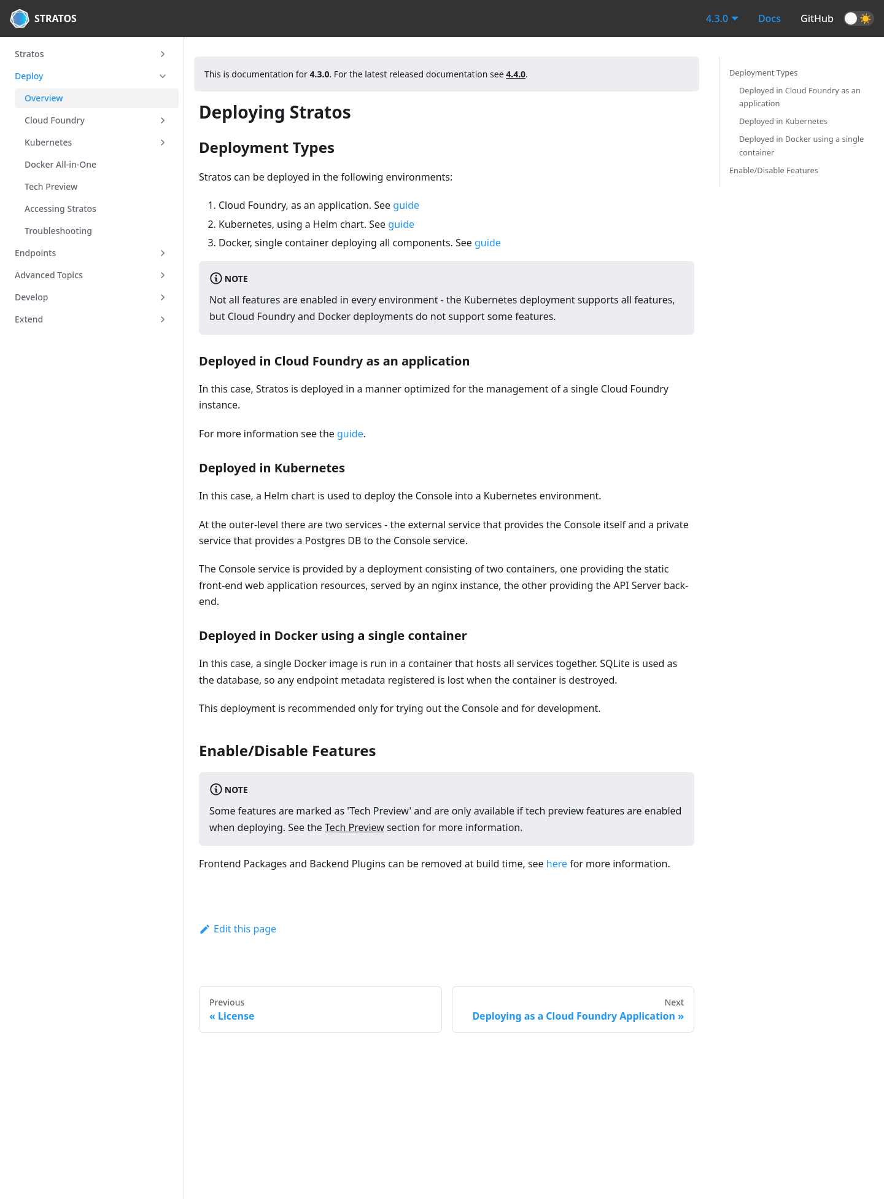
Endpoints (35, 253)
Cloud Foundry (55, 120)
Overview (44, 98)
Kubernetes (48, 142)
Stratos (29, 54)
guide (406, 205)
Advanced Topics (49, 275)
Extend (29, 319)
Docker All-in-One (60, 164)
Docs (769, 18)
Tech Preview (51, 186)
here (556, 863)
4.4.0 (515, 74)
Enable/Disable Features (773, 170)
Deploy (29, 76)
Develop (31, 297)
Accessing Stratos (60, 208)
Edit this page (237, 928)
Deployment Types (763, 72)
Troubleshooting (58, 230)
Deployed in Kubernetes (783, 121)
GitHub (817, 18)
